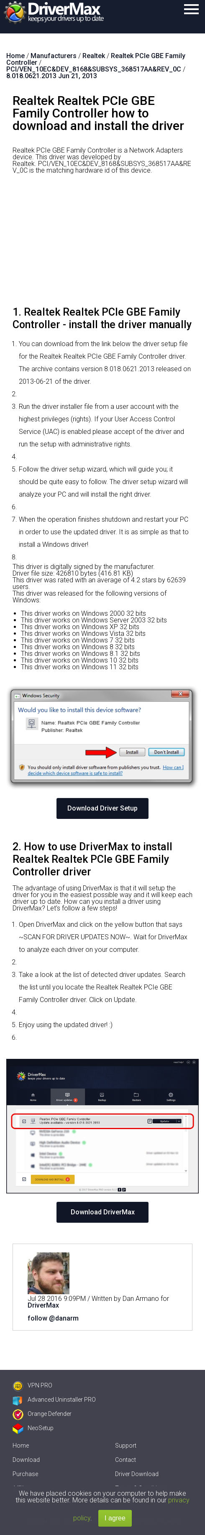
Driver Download (137, 1474)
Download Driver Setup (102, 808)
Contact (125, 1460)
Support (125, 1445)
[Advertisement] (102, 243)
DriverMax (43, 1305)
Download (26, 1460)
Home (21, 1445)
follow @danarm (53, 1318)
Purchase (25, 1474)
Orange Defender (42, 1414)
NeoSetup (33, 1428)
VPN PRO (32, 1385)
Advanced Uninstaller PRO (54, 1399)
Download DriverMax (103, 1212)
